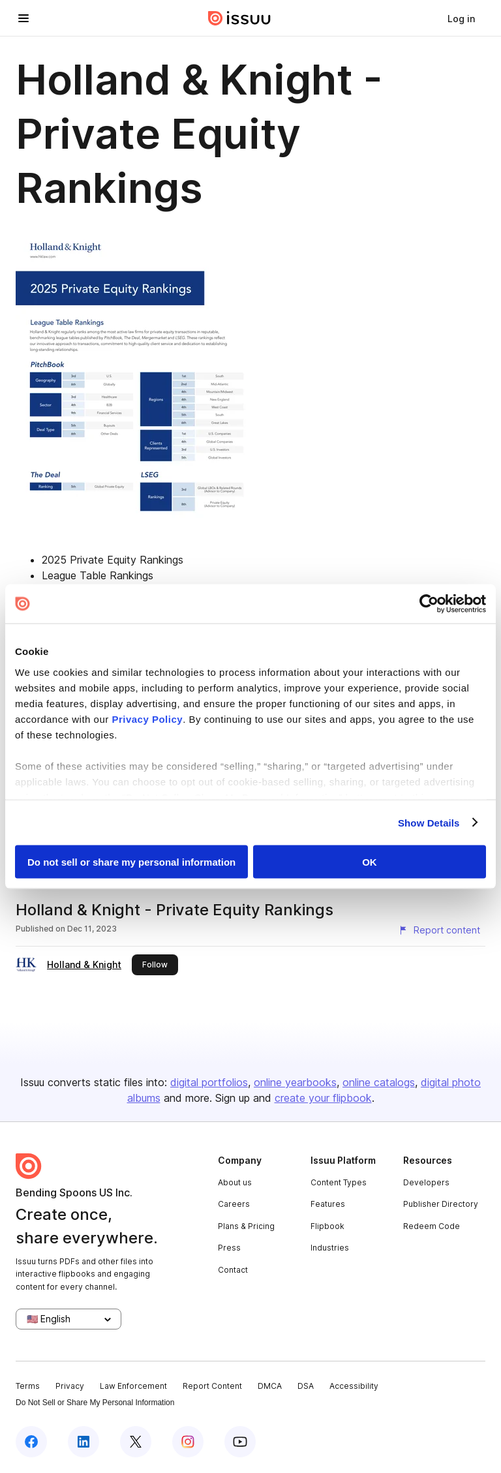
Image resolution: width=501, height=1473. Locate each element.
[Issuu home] (239, 18)
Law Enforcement (133, 1386)
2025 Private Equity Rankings (112, 559)
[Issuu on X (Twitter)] (135, 1441)
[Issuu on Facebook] (31, 1441)
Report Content (212, 1386)
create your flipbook (323, 1097)
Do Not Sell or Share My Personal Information (95, 1402)
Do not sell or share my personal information (131, 862)
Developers (426, 1182)
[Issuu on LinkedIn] (83, 1441)
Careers (234, 1204)
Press (229, 1248)
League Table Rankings (97, 575)
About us (235, 1182)
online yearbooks (295, 1082)
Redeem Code (431, 1226)
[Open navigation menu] (23, 18)
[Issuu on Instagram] (188, 1441)
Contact (233, 1270)
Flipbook (327, 1226)
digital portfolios (209, 1082)
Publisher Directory (440, 1204)
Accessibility (353, 1386)
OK (369, 862)
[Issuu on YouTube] (240, 1441)
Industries (330, 1248)
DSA (305, 1386)
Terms (28, 1386)
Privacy (69, 1386)
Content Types (339, 1182)
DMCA (270, 1386)
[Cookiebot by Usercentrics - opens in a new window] (429, 604)
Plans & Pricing (246, 1226)
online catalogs (378, 1082)
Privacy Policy (147, 718)
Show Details (429, 822)
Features (328, 1204)
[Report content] (439, 930)
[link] (461, 18)
